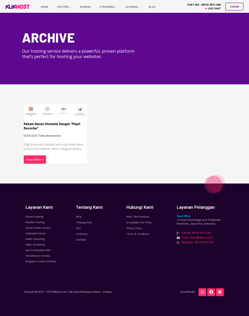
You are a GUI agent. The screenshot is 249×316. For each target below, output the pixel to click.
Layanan (133, 6)
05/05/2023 (30, 135)
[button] (234, 6)
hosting (64, 6)
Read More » (34, 160)
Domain (85, 6)
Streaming (108, 6)
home (44, 6)
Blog (152, 6)
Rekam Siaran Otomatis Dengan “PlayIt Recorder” (52, 126)
